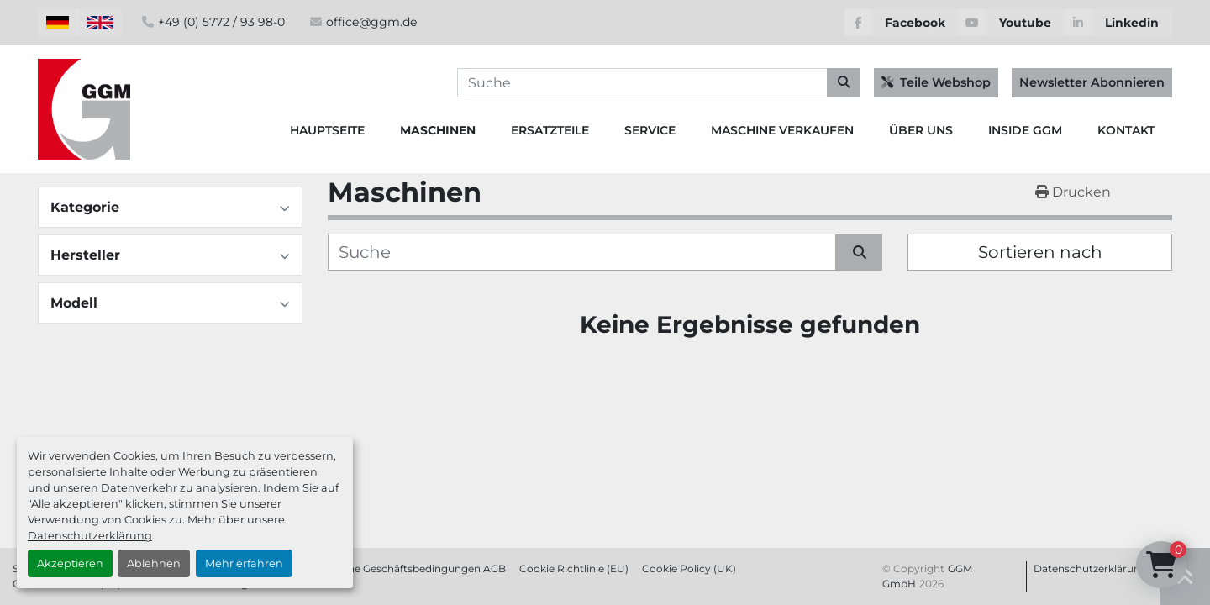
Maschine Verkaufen (782, 130)
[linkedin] (1118, 22)
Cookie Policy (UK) (689, 568)
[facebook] (901, 22)
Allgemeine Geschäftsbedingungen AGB (404, 568)
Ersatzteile (550, 130)
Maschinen (438, 130)
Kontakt (1126, 130)
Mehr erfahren (244, 563)
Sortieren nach (1040, 252)
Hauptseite (327, 130)
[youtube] (1012, 22)
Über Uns (921, 130)
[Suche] (582, 252)
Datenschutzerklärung (90, 535)
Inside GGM (1025, 130)
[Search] (658, 83)
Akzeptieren (70, 563)
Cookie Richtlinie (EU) (574, 568)
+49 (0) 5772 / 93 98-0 (221, 21)
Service (650, 130)
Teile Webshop (936, 82)
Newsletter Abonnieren (1092, 82)
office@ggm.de (371, 21)
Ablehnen (154, 563)
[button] (437, 130)
